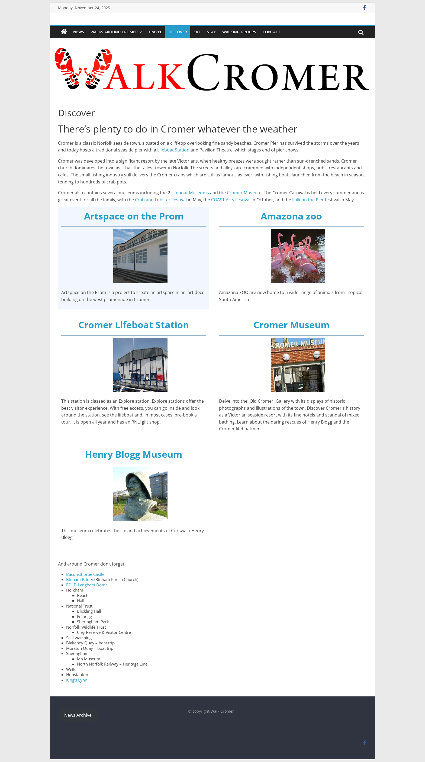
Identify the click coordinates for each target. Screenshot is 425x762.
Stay (211, 31)
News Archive (78, 715)
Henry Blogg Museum (133, 454)
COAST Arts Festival (230, 200)
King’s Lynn (76, 680)
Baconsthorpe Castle (85, 574)
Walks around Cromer (114, 31)
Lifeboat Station (172, 150)
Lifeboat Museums (189, 193)
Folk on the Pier (308, 200)
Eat (197, 31)
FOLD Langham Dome (87, 584)
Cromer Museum (244, 193)
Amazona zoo (291, 216)
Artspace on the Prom (133, 216)
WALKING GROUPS (239, 31)
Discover (178, 31)
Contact (271, 31)
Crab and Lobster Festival (160, 200)
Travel (155, 31)
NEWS (78, 31)
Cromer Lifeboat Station (133, 324)
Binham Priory (79, 579)
